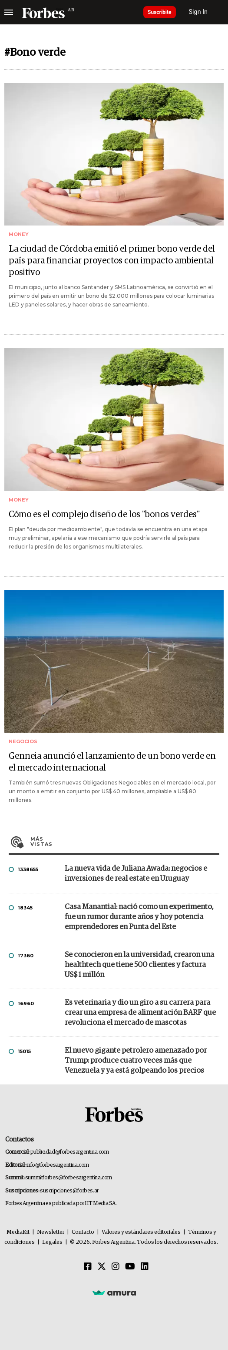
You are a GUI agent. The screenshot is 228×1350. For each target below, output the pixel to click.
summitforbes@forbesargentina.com (68, 1178)
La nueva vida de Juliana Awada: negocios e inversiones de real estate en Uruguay (136, 873)
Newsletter (50, 1232)
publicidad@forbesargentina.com (69, 1152)
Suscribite (160, 12)
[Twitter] (101, 1266)
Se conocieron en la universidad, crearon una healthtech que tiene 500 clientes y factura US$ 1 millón (139, 965)
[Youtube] (130, 1266)
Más (124, 841)
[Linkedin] (145, 1266)
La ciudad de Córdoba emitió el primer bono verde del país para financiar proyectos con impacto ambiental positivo (112, 261)
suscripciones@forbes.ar (69, 1191)
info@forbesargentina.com (57, 1165)
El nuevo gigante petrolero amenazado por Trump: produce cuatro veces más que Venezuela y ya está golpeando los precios (136, 1060)
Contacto (83, 1232)
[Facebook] (88, 1266)
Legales (52, 1242)
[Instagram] (115, 1266)
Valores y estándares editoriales (141, 1232)
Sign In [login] (198, 12)
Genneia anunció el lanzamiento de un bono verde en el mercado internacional (112, 762)
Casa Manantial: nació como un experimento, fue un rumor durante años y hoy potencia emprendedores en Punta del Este (139, 917)
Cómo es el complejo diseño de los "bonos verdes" (104, 514)
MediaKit (18, 1232)
